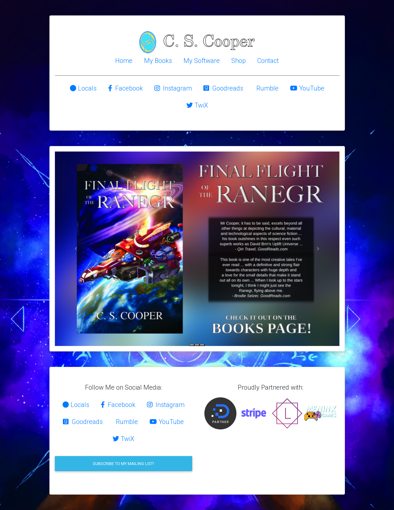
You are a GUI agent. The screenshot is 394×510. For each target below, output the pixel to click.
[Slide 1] (191, 345)
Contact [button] (268, 61)
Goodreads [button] (223, 88)
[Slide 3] (202, 345)
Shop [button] (238, 61)
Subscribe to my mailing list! (123, 463)
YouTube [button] (307, 88)
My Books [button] (158, 61)
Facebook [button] (125, 88)
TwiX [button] (197, 105)
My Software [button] (202, 61)
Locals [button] (83, 88)
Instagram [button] (173, 88)
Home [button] (124, 61)
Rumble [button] (266, 88)
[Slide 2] (197, 345)
